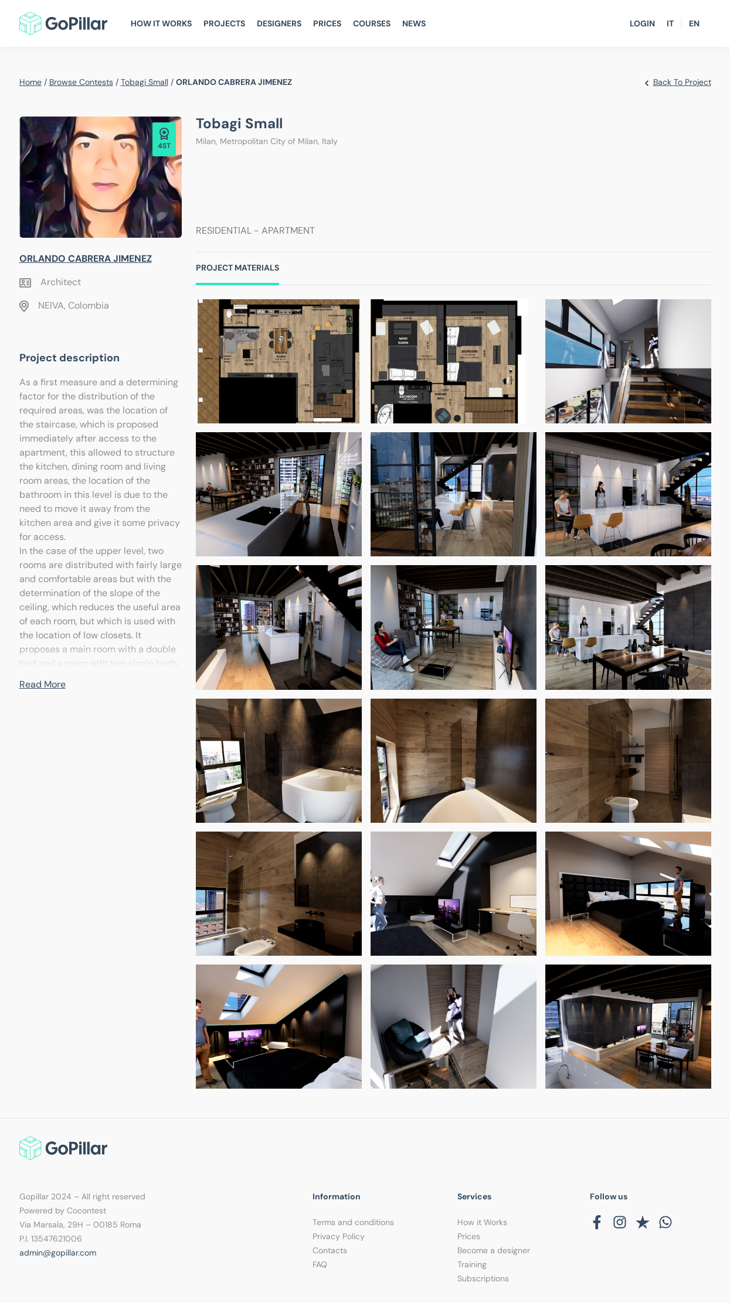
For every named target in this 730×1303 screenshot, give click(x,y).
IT (670, 23)
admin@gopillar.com (57, 1252)
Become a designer (493, 1250)
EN (694, 23)
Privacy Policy (339, 1236)
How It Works (161, 23)
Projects (224, 23)
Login (642, 23)
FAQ (320, 1264)
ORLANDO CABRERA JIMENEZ (85, 258)
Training (472, 1264)
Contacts (330, 1250)
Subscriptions (483, 1278)
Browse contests (81, 82)
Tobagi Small (144, 82)
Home (30, 82)
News (414, 23)
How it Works (482, 1222)
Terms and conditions (353, 1222)
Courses (372, 23)
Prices (327, 23)
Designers (279, 23)
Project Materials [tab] (237, 267)
